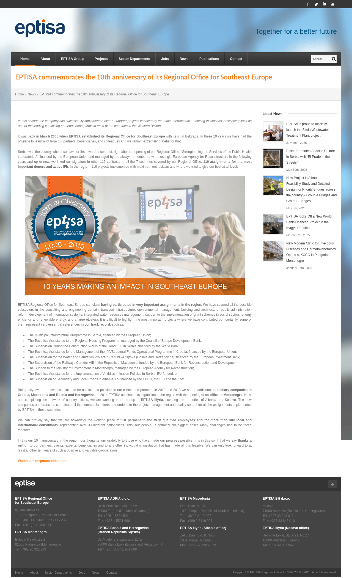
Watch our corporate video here (42, 461)
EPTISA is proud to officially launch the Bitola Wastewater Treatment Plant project (307, 129)
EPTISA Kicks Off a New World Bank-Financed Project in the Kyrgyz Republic (309, 222)
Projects (101, 59)
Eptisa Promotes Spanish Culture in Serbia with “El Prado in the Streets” (310, 156)
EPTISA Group (72, 59)
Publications (209, 59)
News (184, 59)
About (45, 59)
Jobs (165, 59)
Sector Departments (134, 59)
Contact (236, 59)
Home (24, 59)
